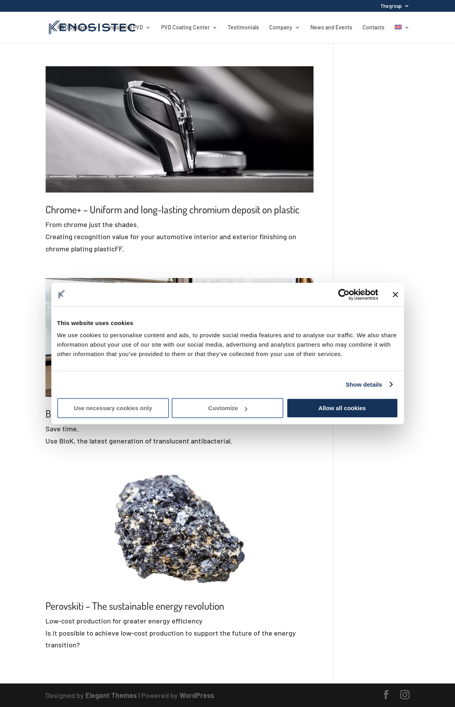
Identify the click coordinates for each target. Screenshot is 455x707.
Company (280, 28)
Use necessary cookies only (113, 408)
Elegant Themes (111, 695)
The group (391, 6)
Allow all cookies (342, 408)
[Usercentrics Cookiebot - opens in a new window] (344, 294)
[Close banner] (395, 294)
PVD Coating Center (185, 28)
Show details (364, 384)
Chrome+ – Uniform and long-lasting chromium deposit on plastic (172, 209)
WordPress (196, 695)
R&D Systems (74, 28)
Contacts (373, 28)
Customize (227, 408)
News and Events (331, 28)
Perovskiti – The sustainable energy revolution (134, 605)
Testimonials (243, 28)
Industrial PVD (126, 28)
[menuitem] (402, 34)
